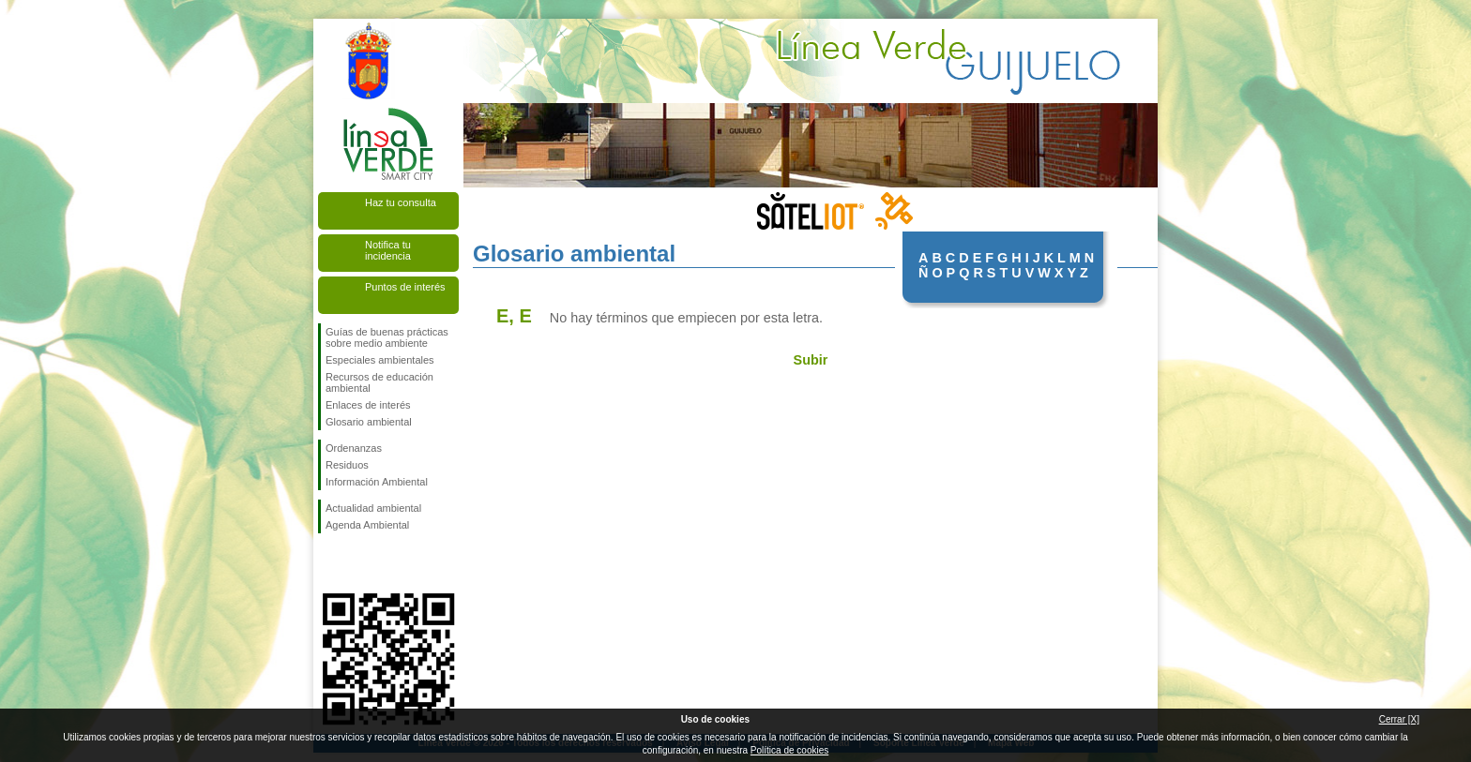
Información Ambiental (377, 481)
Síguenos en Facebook (329, 563)
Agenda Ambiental (367, 524)
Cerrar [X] (1399, 719)
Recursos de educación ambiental (379, 382)
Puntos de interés (405, 286)
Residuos (347, 465)
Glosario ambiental (369, 421)
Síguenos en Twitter (360, 563)
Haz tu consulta (400, 202)
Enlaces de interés (368, 405)
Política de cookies (789, 750)
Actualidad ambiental (373, 508)
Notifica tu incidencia (388, 250)
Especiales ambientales (380, 360)
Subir (811, 359)
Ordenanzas (354, 448)
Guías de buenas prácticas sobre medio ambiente (387, 337)
